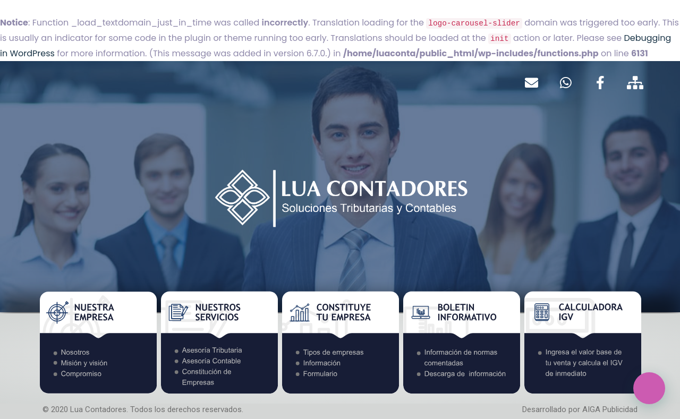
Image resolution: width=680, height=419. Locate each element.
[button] (649, 388)
